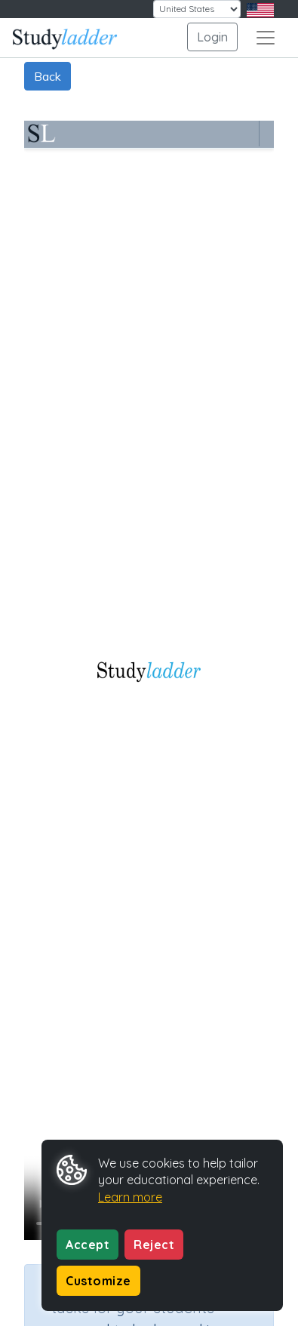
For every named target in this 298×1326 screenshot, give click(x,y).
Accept (87, 1244)
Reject (154, 1244)
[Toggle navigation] (265, 37)
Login (212, 37)
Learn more (130, 1197)
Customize (98, 1280)
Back (47, 76)
